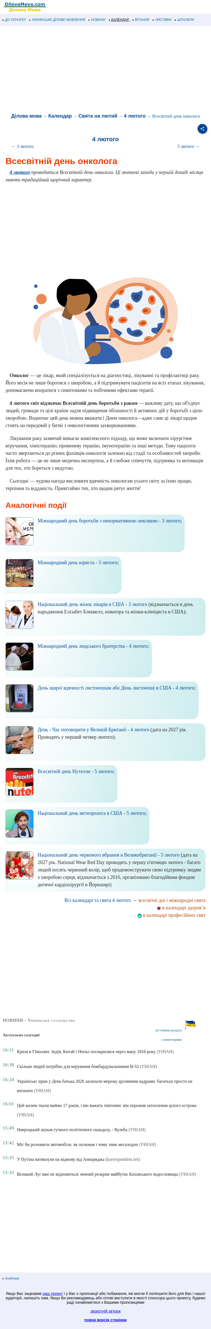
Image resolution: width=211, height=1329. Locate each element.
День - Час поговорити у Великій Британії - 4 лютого (93, 729)
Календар (60, 116)
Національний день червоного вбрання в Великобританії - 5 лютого (109, 855)
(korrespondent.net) (123, 1159)
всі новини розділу (169, 1030)
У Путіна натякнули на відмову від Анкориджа (60, 1159)
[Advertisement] (105, 69)
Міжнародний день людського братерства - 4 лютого (93, 646)
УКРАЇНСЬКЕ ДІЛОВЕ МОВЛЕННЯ (57, 20)
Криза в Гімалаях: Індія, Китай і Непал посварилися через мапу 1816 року (86, 1051)
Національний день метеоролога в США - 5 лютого (91, 813)
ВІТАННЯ (141, 20)
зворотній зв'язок (105, 1311)
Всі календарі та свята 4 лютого (98, 900)
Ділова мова (26, 116)
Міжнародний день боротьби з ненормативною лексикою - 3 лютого (109, 521)
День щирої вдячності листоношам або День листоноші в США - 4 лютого (116, 688)
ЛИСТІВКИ (162, 20)
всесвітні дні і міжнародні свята (172, 900)
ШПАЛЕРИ (184, 20)
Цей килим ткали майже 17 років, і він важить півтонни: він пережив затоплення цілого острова (106, 1105)
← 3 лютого (22, 146)
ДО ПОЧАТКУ (14, 20)
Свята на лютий (97, 116)
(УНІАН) (165, 1051)
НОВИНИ (97, 20)
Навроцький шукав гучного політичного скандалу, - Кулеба (72, 1129)
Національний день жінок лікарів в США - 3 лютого (92, 604)
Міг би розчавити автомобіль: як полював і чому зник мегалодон (77, 1144)
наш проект (53, 1293)
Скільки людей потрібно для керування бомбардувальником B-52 (78, 1066)
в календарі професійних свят (171, 915)
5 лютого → (188, 146)
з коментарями (171, 1040)
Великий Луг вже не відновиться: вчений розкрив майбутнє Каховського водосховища (97, 1174)
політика (11, 1278)
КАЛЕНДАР (119, 20)
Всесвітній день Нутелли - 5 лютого (75, 771)
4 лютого (135, 116)
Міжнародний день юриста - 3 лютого (77, 562)
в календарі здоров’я (181, 907)
